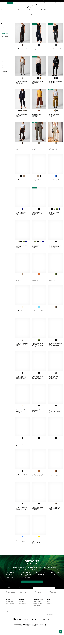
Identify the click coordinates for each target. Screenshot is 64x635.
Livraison (21, 605)
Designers (3, 23)
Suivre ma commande (23, 603)
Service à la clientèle (9, 601)
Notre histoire (49, 603)
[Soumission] (54, 588)
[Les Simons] (32, 560)
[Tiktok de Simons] (30, 619)
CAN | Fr (3, 2)
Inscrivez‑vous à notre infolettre (18, 588)
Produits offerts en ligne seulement (22, 609)
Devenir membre (38, 601)
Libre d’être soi (49, 610)
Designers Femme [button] (22, 9)
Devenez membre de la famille (32, 582)
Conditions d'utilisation (18, 622)
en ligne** (55, 573)
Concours (37, 605)
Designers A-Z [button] (43, 9)
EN (43, 622)
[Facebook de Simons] (27, 619)
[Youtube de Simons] (35, 619)
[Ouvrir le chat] (60, 631)
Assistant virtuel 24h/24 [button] (10, 603)
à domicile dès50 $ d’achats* (41, 574)
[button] (42, 3)
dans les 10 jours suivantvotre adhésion (10, 575)
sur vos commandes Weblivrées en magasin (26, 575)
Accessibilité (24, 622)
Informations (22, 599)
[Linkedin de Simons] (37, 619)
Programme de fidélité (32, 563)
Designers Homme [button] (33, 9)
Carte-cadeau (21, 2)
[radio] (22, 45)
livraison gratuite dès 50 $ (28, 0)
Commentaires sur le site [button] (10, 622)
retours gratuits (39, 0)
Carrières (16, 2)
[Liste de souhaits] (55, 3)
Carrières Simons (50, 614)
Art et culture (49, 605)
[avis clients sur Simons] (45, 619)
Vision (27, 2)
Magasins (10, 2)
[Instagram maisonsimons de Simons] (25, 619)
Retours (20, 607)
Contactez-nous (9, 599)
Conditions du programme (37, 609)
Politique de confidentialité (38, 622)
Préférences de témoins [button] (30, 622)
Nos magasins (49, 601)
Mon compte (50, 2)
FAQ (20, 611)
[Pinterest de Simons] (32, 619)
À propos (48, 599)
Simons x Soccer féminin (51, 608)
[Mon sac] (61, 3)
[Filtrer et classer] (58, 19)
